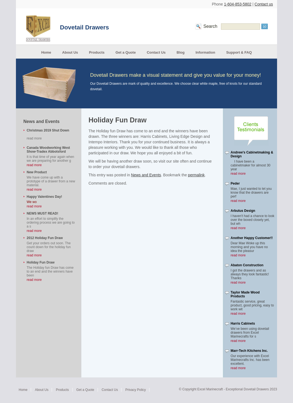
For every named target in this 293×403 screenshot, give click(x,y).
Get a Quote (125, 52)
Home (46, 52)
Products (96, 52)
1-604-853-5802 (237, 4)
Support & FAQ (239, 52)
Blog (181, 52)
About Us (70, 52)
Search (210, 26)
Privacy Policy (135, 390)
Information (205, 52)
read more (34, 165)
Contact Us (156, 52)
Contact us (264, 4)
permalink (196, 175)
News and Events (146, 175)
